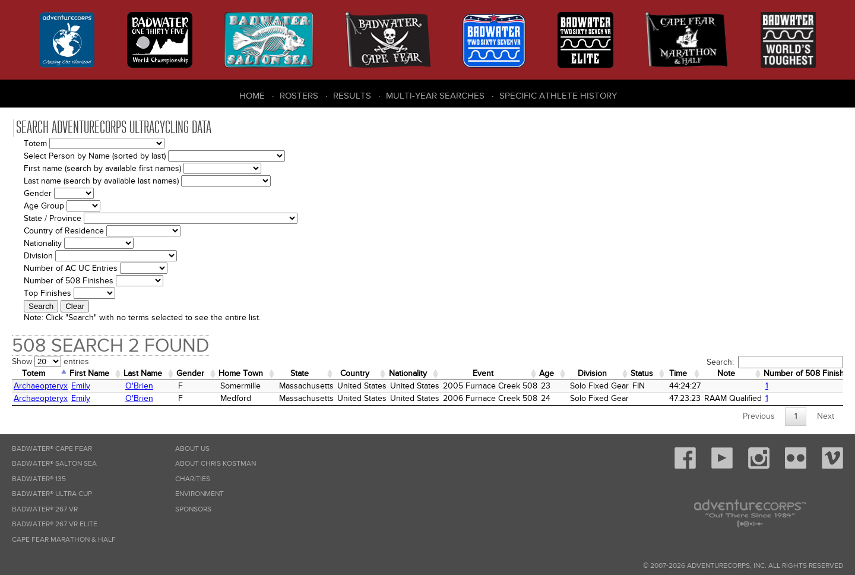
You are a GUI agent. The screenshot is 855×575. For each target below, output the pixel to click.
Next (825, 416)
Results (352, 95)
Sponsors (193, 509)
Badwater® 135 (39, 479)
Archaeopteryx (41, 386)
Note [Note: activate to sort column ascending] (726, 373)
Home (252, 95)
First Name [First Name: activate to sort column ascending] (89, 373)
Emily (80, 386)
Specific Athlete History (558, 95)
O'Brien (139, 386)
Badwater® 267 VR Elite (54, 524)
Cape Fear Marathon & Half (64, 540)
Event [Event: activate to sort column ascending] (483, 373)
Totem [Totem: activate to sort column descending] (33, 373)
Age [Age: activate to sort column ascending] (546, 373)
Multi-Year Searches (435, 95)
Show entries (50, 361)
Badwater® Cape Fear (52, 449)
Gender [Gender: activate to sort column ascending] (190, 373)
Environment (199, 494)
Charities (192, 479)
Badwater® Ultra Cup (52, 494)
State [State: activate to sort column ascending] (299, 373)
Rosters (299, 95)
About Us (192, 449)
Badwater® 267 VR (45, 509)
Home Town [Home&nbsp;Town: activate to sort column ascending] (240, 373)
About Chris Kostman (215, 463)
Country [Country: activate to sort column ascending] (354, 373)
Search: (775, 362)
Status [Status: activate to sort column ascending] (642, 373)
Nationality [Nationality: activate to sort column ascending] (408, 373)
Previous (759, 416)
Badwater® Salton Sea (54, 463)
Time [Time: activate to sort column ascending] (678, 373)
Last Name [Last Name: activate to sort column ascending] (143, 373)
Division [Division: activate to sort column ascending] (592, 373)
